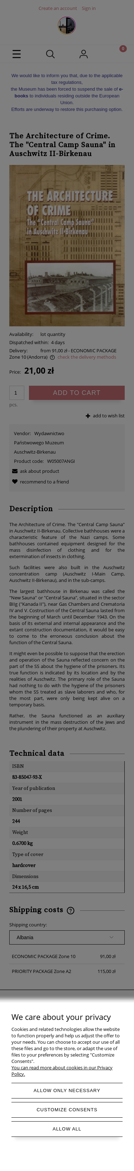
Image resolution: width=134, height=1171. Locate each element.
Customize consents (66, 1109)
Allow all (67, 1129)
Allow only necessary (67, 1090)
